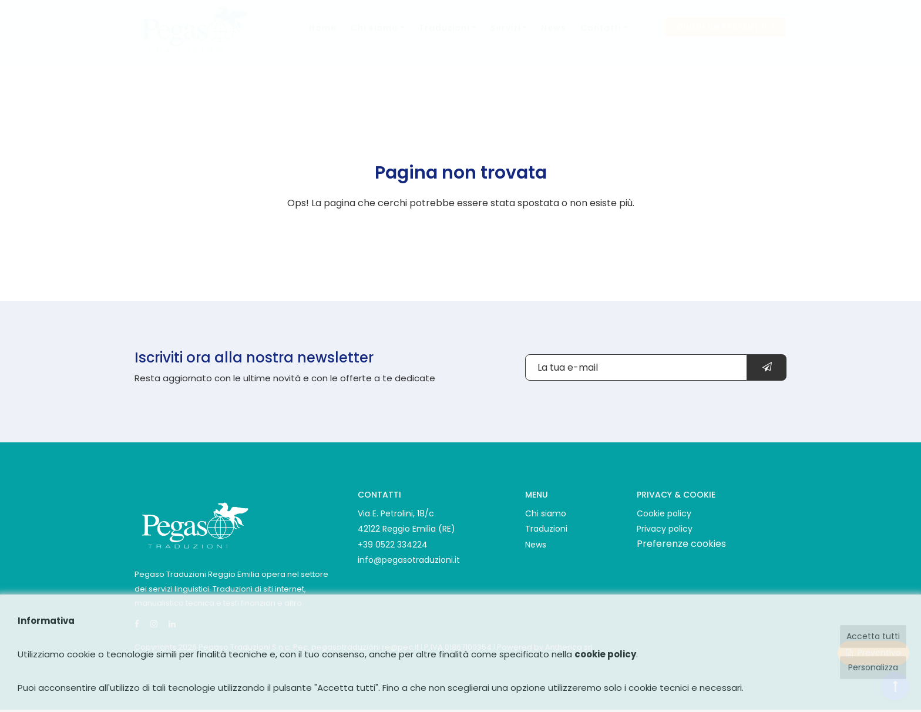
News (553, 39)
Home (323, 39)
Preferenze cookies (681, 543)
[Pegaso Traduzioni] (194, 523)
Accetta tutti (873, 636)
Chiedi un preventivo (725, 38)
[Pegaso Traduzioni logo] (194, 39)
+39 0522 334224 (393, 544)
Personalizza (873, 667)
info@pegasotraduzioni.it (409, 560)
